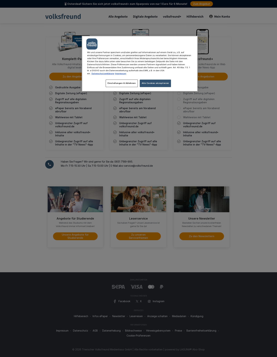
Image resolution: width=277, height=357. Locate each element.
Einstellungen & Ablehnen (122, 83)
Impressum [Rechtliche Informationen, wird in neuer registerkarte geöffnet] (120, 73)
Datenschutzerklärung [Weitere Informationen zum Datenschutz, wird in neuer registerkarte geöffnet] (103, 73)
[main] (140, 64)
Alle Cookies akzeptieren (155, 83)
